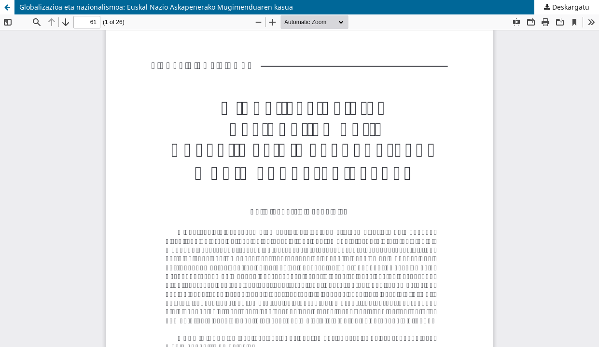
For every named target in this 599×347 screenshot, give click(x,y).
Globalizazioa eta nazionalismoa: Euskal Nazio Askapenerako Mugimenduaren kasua (156, 7)
